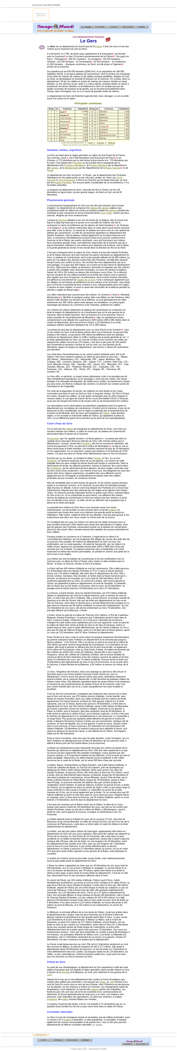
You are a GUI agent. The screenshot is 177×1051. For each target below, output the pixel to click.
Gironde (66, 972)
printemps (52, 999)
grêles (65, 999)
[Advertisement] (101, 14)
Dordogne (52, 461)
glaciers (113, 210)
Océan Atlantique (98, 165)
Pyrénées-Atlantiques (74, 165)
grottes (67, 1020)
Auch (90, 143)
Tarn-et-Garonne (67, 180)
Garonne (62, 220)
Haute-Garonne (113, 168)
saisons (94, 989)
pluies (103, 982)
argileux (113, 510)
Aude (50, 170)
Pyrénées (77, 163)
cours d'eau (106, 213)
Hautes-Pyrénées (62, 182)
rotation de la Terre (86, 280)
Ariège (98, 458)
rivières (69, 429)
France (98, 46)
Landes (54, 168)
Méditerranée (71, 168)
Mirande (111, 143)
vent (112, 982)
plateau (94, 208)
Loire (49, 975)
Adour (107, 413)
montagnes (55, 468)
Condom (100, 143)
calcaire (105, 208)
